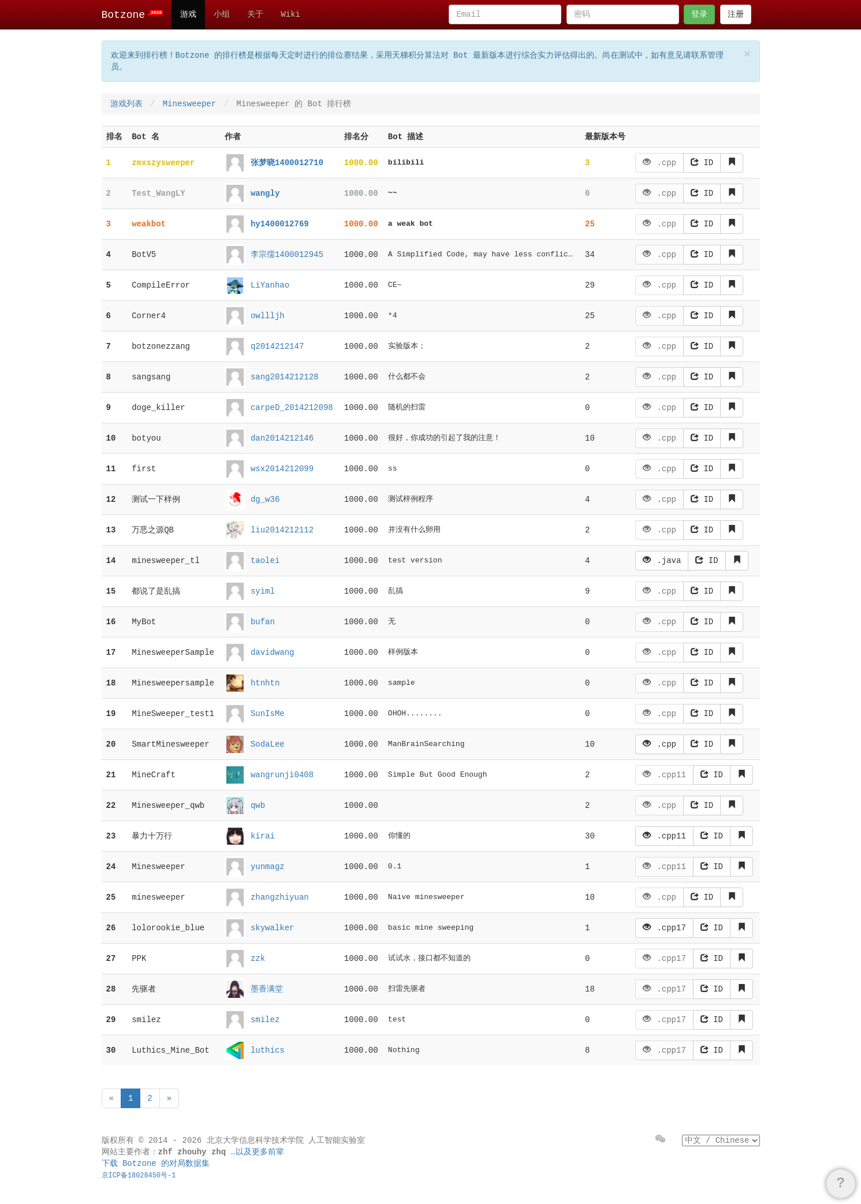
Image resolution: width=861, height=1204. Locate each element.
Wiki (290, 14)
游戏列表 (126, 104)
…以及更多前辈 (257, 1152)
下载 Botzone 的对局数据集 (156, 1163)
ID (702, 162)
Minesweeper (189, 104)
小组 (222, 14)
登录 (699, 14)
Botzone (132, 15)
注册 (736, 14)
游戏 (188, 14)
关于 (255, 14)
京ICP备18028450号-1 (139, 1176)
